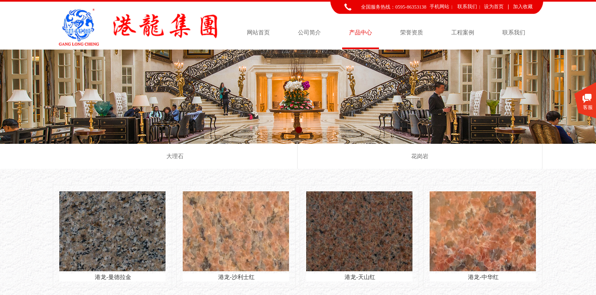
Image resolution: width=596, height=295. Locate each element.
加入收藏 (523, 6)
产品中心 (360, 33)
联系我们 (513, 33)
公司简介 (309, 33)
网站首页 (258, 33)
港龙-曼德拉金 (113, 277)
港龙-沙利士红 (236, 277)
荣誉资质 (411, 33)
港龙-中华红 (483, 277)
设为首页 (494, 6)
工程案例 (462, 33)
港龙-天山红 (360, 277)
